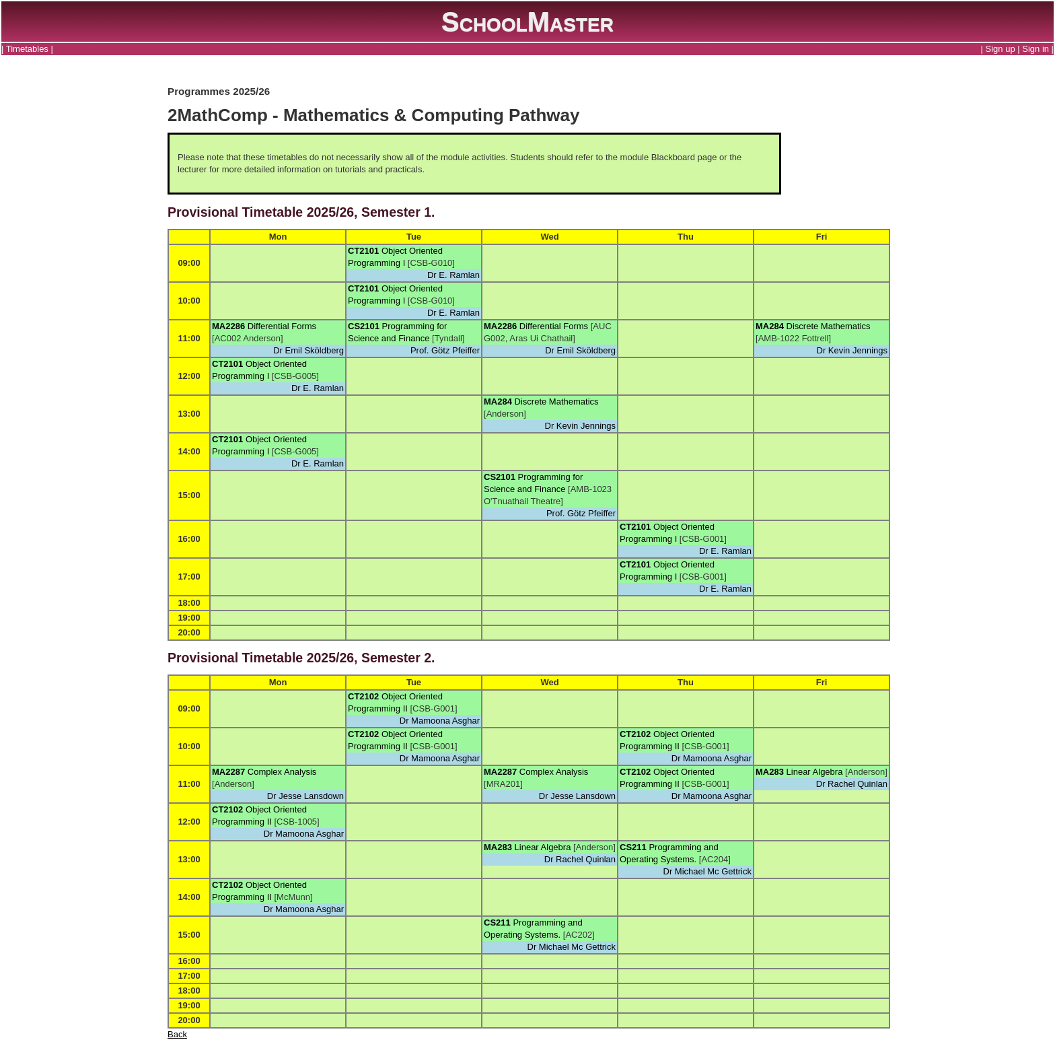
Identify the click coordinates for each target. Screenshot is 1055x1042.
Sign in (1035, 49)
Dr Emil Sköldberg (308, 350)
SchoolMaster (527, 21)
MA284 (770, 326)
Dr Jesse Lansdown (305, 796)
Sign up (1000, 49)
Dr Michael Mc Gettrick (707, 871)
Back (177, 1034)
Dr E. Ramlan (453, 275)
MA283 (770, 772)
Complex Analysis (282, 772)
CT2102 (363, 696)
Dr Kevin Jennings (852, 350)
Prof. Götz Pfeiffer (445, 350)
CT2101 (363, 251)
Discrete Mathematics (829, 326)
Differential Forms (282, 326)
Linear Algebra (815, 772)
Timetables (27, 49)
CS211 (633, 847)
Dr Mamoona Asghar (440, 721)
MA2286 (228, 326)
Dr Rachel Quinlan (851, 784)
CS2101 (363, 326)
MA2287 (228, 772)
